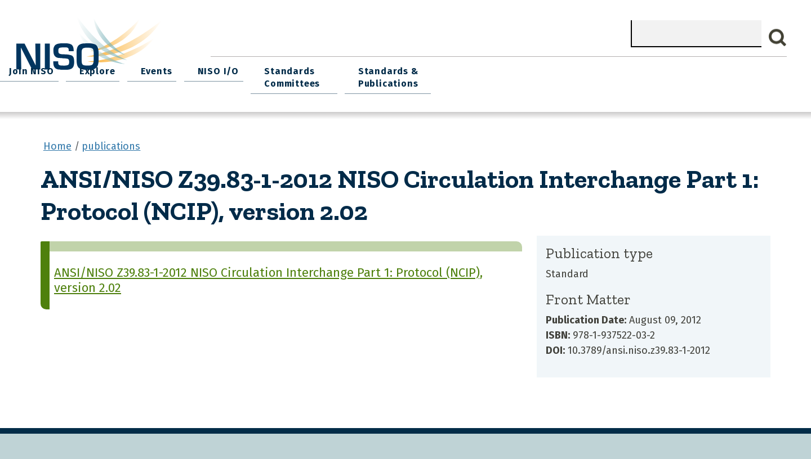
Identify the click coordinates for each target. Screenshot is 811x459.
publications (111, 140)
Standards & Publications (720, 74)
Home (234, 67)
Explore (429, 67)
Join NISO (368, 67)
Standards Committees (611, 74)
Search (778, 38)
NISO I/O (541, 67)
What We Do (296, 67)
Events (484, 67)
